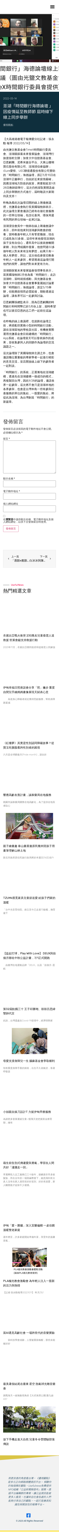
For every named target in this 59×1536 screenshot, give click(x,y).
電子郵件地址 (11, 491)
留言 (6, 439)
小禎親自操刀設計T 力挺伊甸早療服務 (27, 1112)
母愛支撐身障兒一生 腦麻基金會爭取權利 (29, 1061)
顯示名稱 (9, 478)
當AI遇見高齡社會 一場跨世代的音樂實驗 (29, 1333)
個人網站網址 (10, 504)
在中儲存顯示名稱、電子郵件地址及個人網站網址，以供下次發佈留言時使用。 (28, 520)
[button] (52, 6)
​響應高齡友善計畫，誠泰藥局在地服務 (27, 795)
